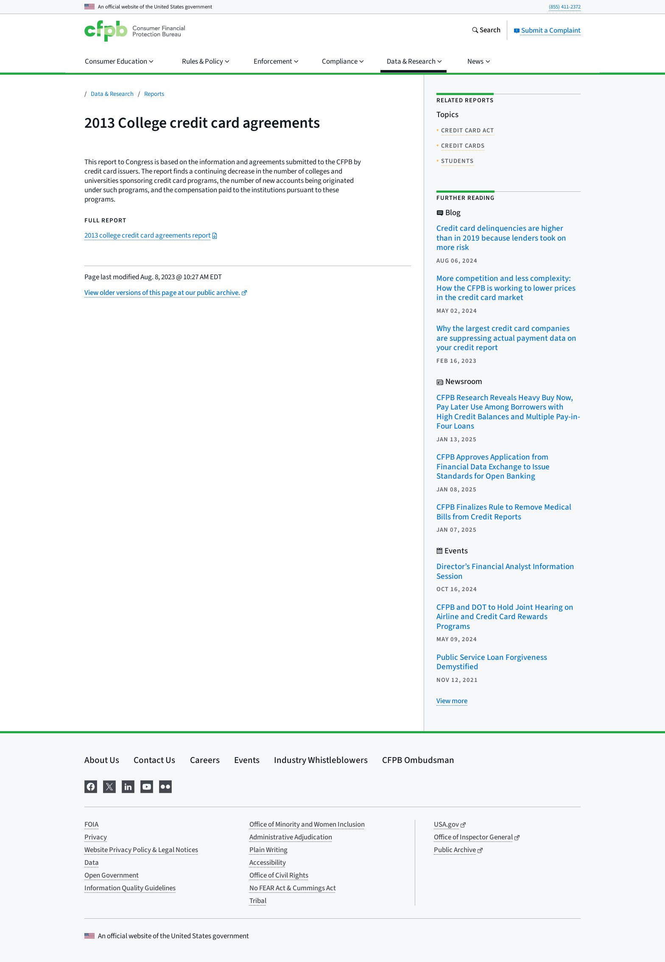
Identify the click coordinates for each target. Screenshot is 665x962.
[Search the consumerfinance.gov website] (486, 31)
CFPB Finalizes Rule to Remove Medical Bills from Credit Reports (503, 512)
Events (247, 760)
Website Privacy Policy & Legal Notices (141, 850)
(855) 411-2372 (565, 7)
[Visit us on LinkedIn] (128, 785)
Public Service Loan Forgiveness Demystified (491, 662)
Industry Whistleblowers (321, 760)
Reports (154, 94)
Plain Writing (268, 850)
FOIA (91, 824)
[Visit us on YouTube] (146, 785)
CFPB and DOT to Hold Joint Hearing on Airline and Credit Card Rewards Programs (504, 617)
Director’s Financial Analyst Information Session (505, 571)
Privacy (95, 837)
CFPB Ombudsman (418, 760)
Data (91, 863)
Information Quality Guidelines (130, 888)
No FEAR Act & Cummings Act (292, 888)
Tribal (257, 901)
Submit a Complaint (547, 30)
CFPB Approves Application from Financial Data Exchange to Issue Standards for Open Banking (493, 467)
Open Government (111, 875)
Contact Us (154, 760)
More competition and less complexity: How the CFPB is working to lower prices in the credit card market (506, 288)
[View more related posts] (451, 701)
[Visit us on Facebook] (90, 785)
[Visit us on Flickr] (165, 785)
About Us (101, 760)
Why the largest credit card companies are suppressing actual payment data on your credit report (506, 338)
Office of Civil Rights (278, 875)
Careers (205, 760)
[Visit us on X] (109, 785)
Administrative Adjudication (290, 837)
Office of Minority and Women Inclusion (307, 824)
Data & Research (112, 94)
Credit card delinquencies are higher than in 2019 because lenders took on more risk (501, 238)
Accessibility (267, 863)
